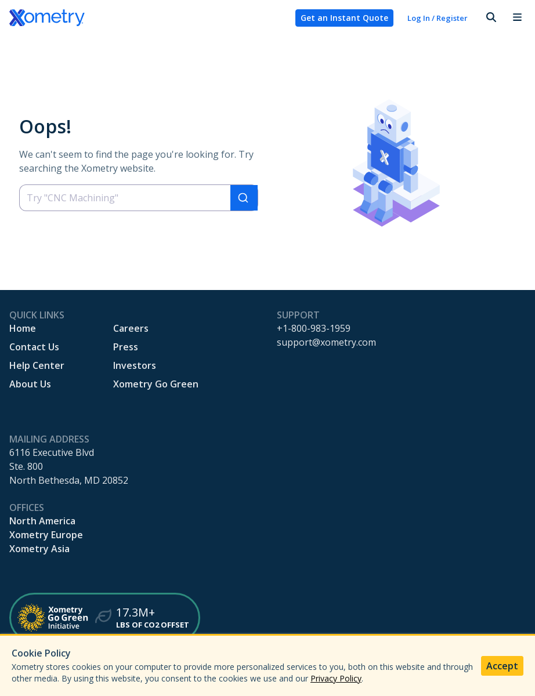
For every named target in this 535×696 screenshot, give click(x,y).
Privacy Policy (336, 678)
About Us (30, 384)
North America (42, 520)
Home (22, 328)
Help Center (36, 365)
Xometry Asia (39, 548)
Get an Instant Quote (344, 17)
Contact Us (34, 346)
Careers (131, 328)
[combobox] (138, 197)
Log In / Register (437, 18)
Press (125, 346)
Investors (134, 365)
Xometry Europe (46, 534)
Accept (502, 665)
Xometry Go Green (155, 384)
